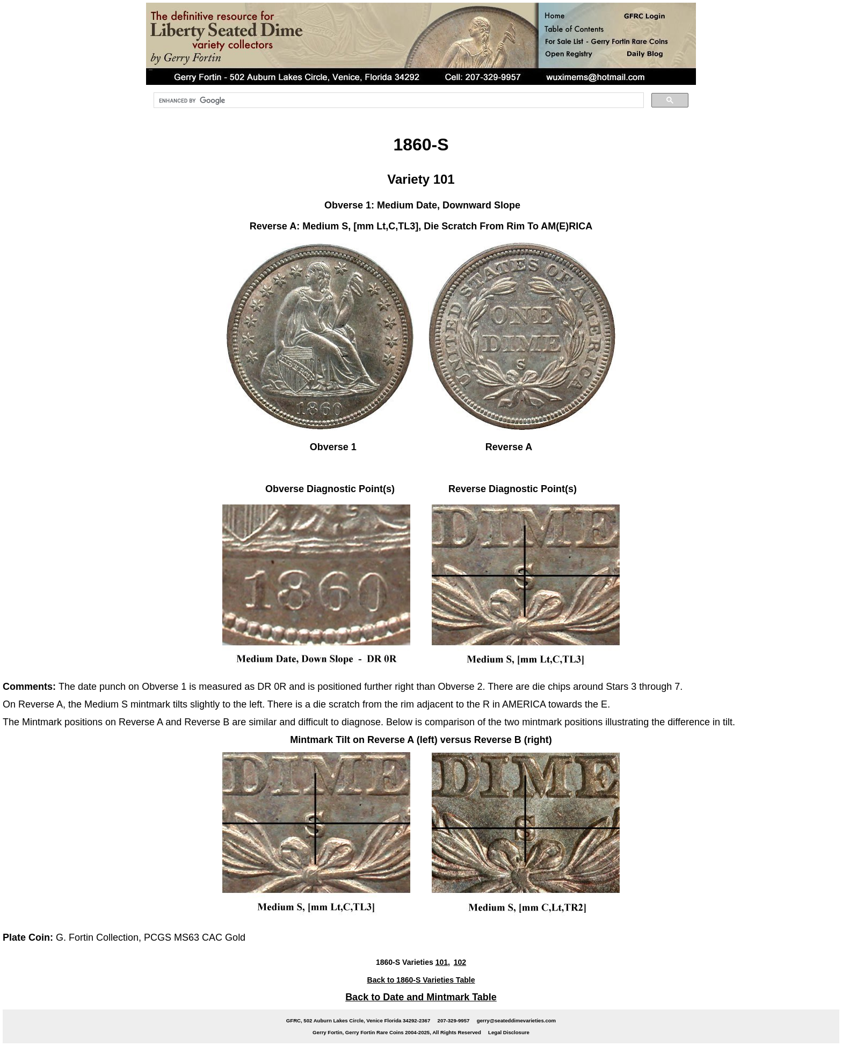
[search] (397, 100)
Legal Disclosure (508, 1032)
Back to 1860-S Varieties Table (421, 980)
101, (442, 962)
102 (460, 962)
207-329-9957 (454, 1020)
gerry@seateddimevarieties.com (516, 1020)
